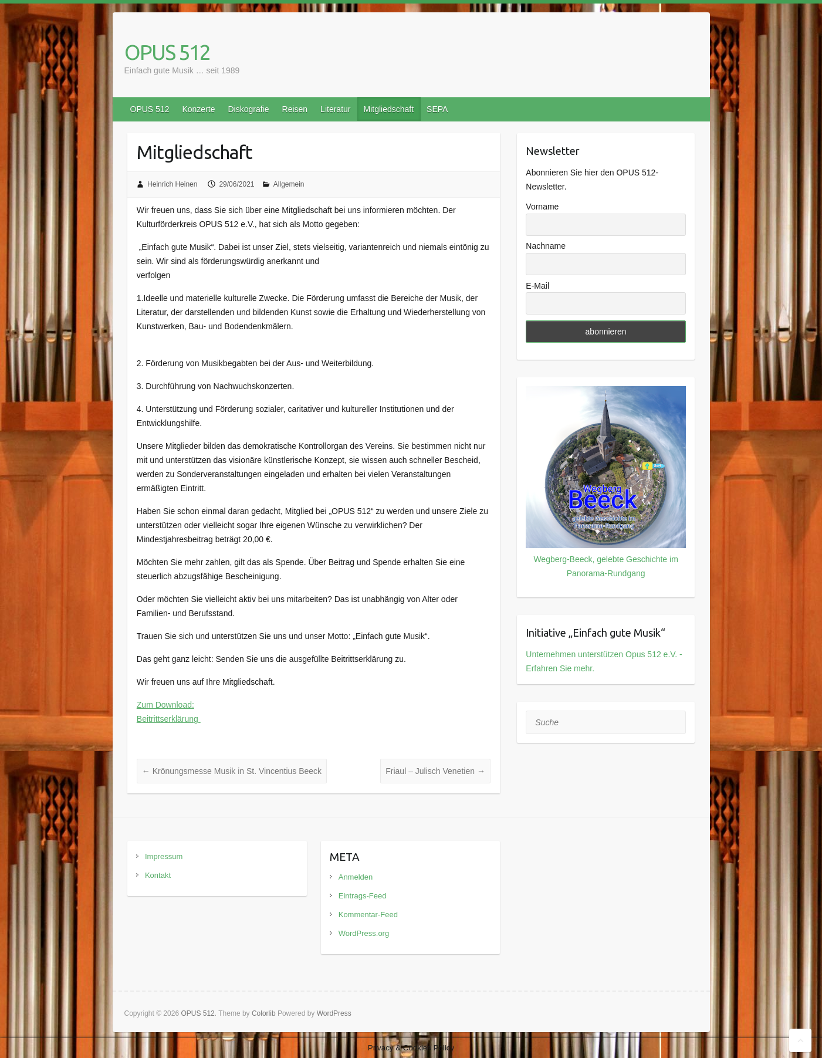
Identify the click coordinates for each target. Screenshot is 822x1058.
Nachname (546, 246)
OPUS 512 (167, 52)
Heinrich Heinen (172, 184)
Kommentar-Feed (368, 914)
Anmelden (356, 877)
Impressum (163, 856)
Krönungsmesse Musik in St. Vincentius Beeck (232, 771)
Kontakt (158, 875)
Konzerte (198, 109)
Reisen (295, 109)
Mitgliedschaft (388, 109)
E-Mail (537, 285)
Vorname (542, 206)
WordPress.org (364, 933)
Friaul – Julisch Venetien (435, 771)
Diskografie (248, 109)
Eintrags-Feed (363, 895)
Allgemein (289, 184)
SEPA (437, 109)
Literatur (335, 109)
